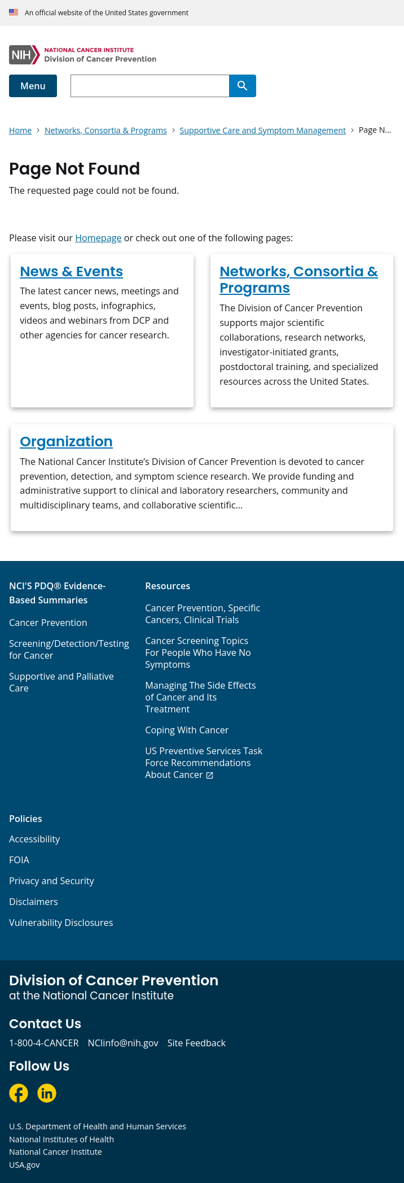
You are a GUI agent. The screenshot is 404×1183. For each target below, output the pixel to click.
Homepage (98, 238)
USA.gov (24, 1164)
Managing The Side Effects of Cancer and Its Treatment (200, 697)
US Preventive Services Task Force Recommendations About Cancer (203, 763)
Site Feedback (197, 1043)
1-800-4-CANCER (43, 1043)
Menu (33, 86)
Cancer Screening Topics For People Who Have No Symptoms (198, 652)
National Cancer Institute (55, 1151)
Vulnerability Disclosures (61, 922)
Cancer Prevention (48, 622)
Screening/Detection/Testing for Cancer (69, 649)
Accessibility (34, 839)
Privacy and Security (51, 881)
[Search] (242, 86)
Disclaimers (33, 901)
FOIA (19, 860)
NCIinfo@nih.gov (122, 1043)
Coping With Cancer (187, 730)
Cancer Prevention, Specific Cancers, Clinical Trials (202, 614)
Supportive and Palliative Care (61, 682)
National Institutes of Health (61, 1139)
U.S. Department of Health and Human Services (97, 1126)
